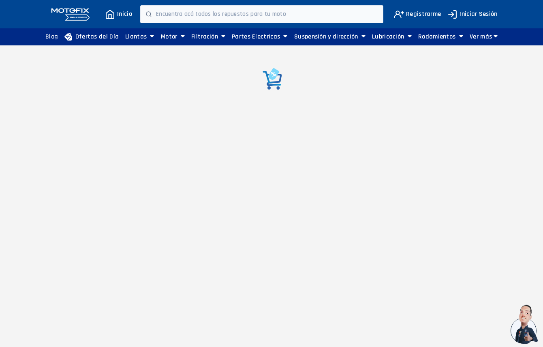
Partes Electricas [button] (260, 36)
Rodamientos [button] (440, 36)
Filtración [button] (208, 36)
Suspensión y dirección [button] (330, 36)
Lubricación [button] (392, 36)
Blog (51, 36)
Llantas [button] (139, 36)
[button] (483, 37)
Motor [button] (173, 36)
